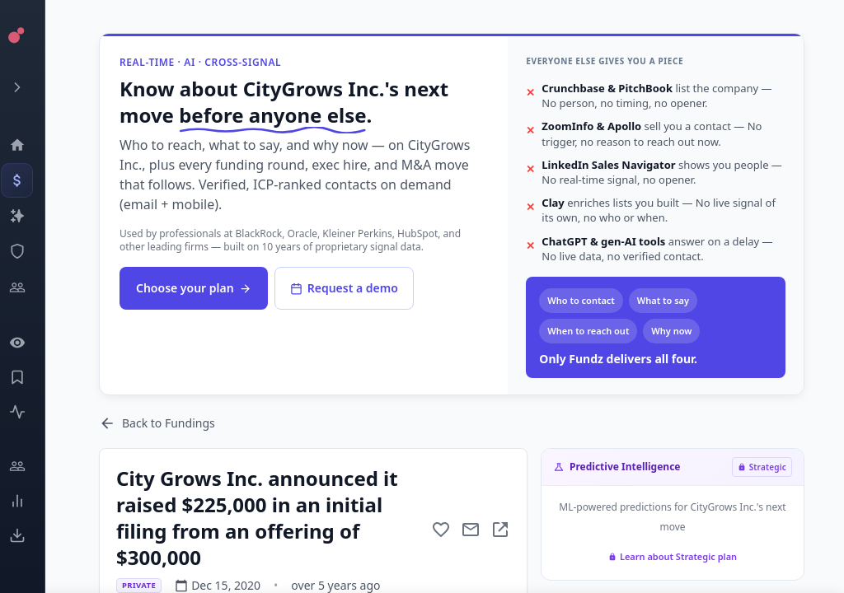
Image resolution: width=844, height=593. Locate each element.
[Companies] (29, 215)
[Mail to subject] (471, 529)
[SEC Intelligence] (29, 251)
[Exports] (29, 535)
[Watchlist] (29, 342)
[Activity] (29, 411)
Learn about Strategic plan (672, 556)
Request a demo (344, 288)
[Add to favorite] (441, 529)
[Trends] (29, 500)
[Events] (29, 180)
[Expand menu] (29, 87)
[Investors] (29, 287)
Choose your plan (193, 288)
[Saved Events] (29, 377)
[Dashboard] (29, 144)
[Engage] (29, 466)
